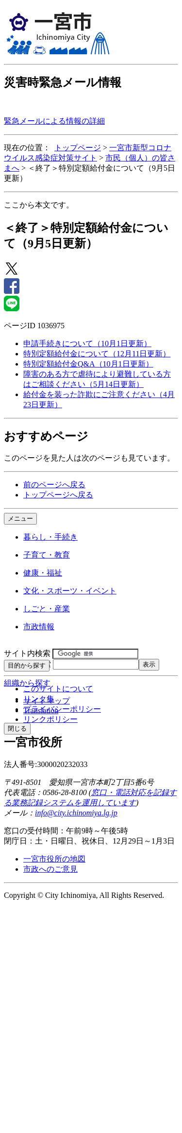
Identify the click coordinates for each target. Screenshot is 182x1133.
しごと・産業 (46, 609)
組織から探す (27, 683)
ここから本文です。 (39, 205)
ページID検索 (27, 664)
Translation (40, 710)
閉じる (17, 728)
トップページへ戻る (58, 495)
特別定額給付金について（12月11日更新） (96, 354)
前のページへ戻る (54, 484)
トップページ (77, 148)
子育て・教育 (46, 555)
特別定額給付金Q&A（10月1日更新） (88, 364)
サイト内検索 (27, 653)
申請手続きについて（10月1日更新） (87, 343)
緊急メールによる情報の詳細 (54, 121)
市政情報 (38, 626)
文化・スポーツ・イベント (69, 591)
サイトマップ (46, 701)
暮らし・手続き (50, 537)
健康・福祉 (42, 573)
